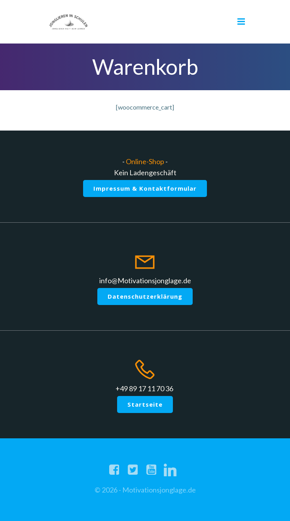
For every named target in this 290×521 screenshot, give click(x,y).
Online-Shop (145, 161)
